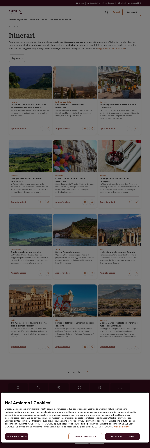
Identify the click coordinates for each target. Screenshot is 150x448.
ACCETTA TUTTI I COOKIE (122, 436)
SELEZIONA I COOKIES (17, 436)
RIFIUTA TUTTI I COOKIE (85, 436)
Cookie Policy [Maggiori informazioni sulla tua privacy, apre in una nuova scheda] (121, 426)
